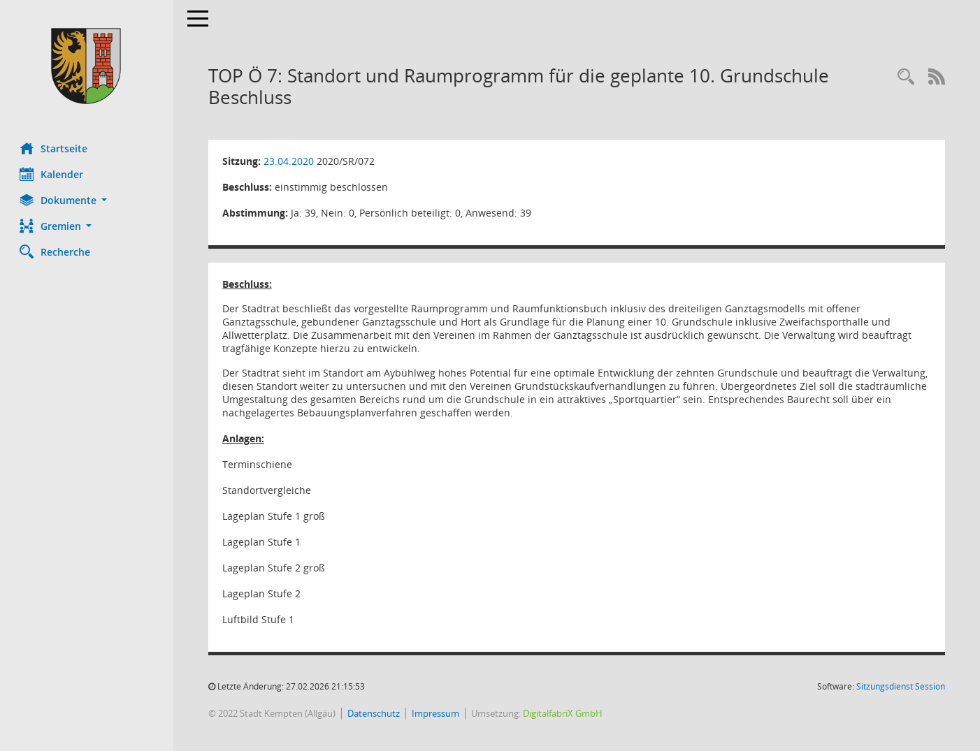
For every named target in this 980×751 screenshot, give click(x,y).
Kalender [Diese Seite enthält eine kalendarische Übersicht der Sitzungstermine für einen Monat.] (53, 174)
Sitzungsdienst (900, 686)
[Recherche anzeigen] (906, 77)
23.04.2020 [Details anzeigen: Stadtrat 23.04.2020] (290, 161)
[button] (87, 200)
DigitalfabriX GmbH (564, 713)
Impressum (437, 713)
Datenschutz (375, 713)
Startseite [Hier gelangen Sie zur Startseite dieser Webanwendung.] (55, 148)
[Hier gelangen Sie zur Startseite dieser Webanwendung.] (87, 66)
